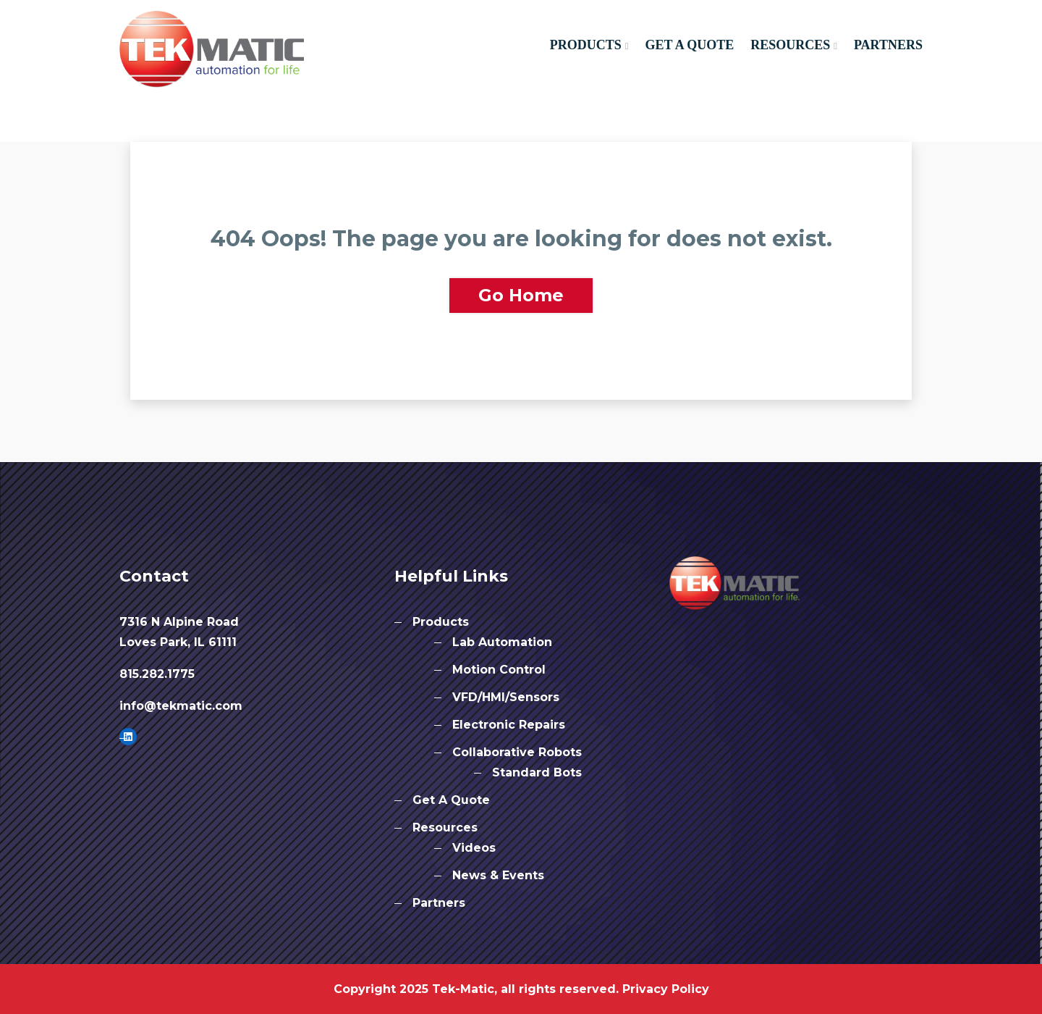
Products (586, 45)
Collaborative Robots (517, 752)
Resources (790, 45)
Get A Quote (689, 45)
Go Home (521, 295)
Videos (474, 848)
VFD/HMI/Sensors (505, 697)
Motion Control (499, 669)
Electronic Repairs (508, 725)
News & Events (498, 875)
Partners (888, 45)
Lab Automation (502, 642)
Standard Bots (537, 772)
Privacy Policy (665, 989)
